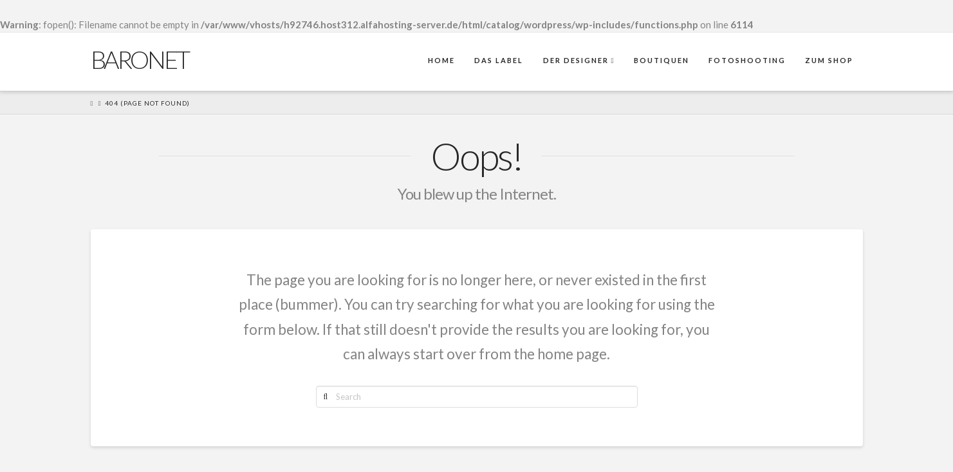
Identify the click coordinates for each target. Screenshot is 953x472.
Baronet (140, 59)
